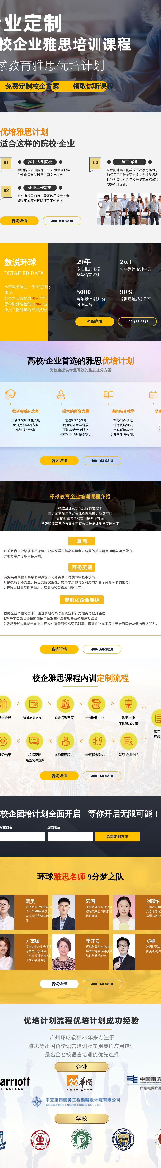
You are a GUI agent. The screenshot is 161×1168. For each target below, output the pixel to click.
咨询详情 (19, 221)
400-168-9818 (62, 221)
